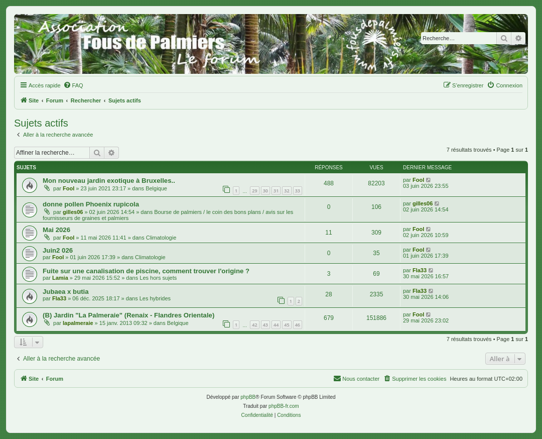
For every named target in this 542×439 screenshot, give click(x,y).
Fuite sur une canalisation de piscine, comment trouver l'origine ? (146, 271)
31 (276, 190)
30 (265, 190)
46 (297, 324)
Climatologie (161, 238)
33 (297, 190)
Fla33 (420, 270)
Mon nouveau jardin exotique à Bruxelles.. (109, 180)
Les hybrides (155, 298)
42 (254, 324)
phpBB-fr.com (283, 406)
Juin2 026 (58, 250)
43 (265, 324)
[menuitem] (73, 85)
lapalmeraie (78, 323)
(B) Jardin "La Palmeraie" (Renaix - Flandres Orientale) (128, 315)
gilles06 (73, 212)
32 (286, 190)
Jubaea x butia (66, 291)
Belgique (156, 188)
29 (254, 190)
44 (276, 324)
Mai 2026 (56, 230)
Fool (68, 188)
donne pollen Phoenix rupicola (91, 204)
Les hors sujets (158, 278)
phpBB (247, 397)
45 (286, 324)
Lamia (60, 278)
